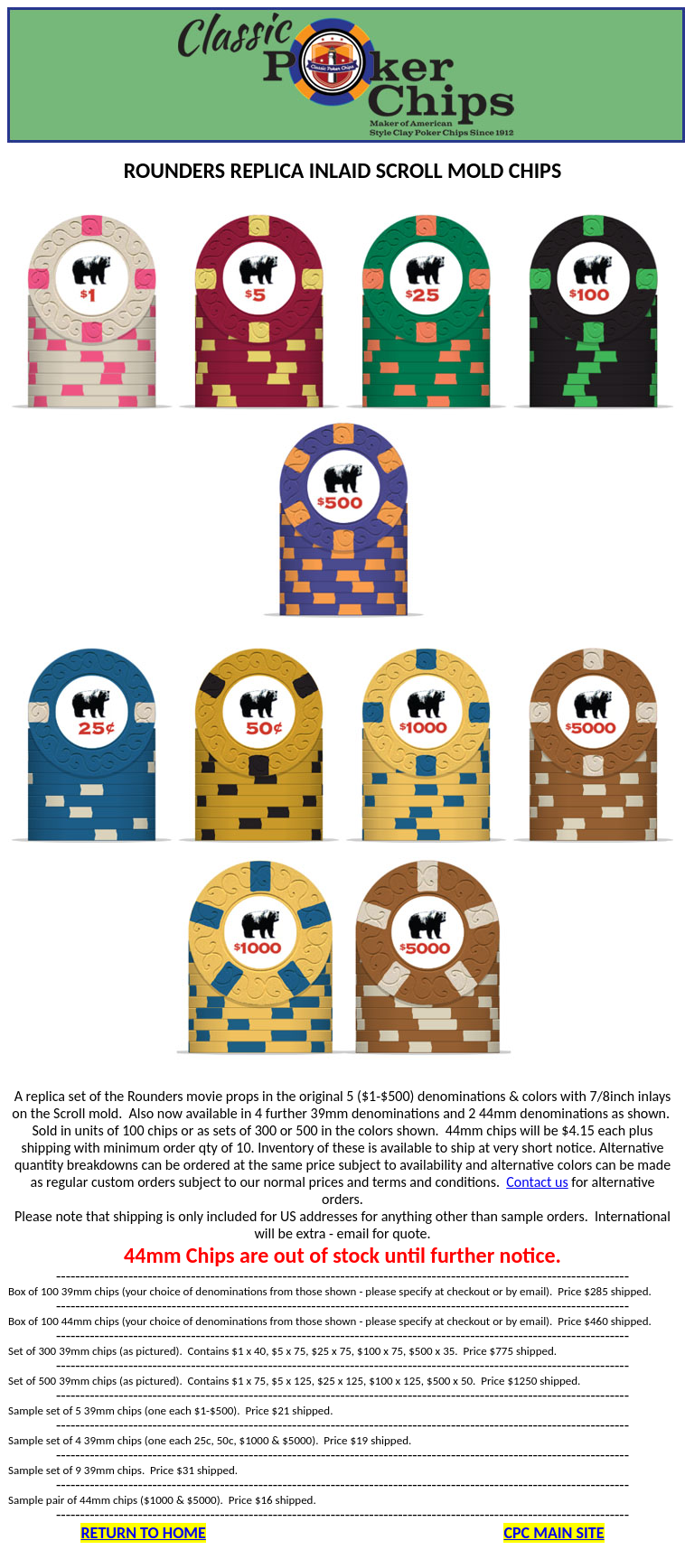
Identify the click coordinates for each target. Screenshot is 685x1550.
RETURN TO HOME (142, 1533)
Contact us (537, 1182)
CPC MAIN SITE (553, 1533)
